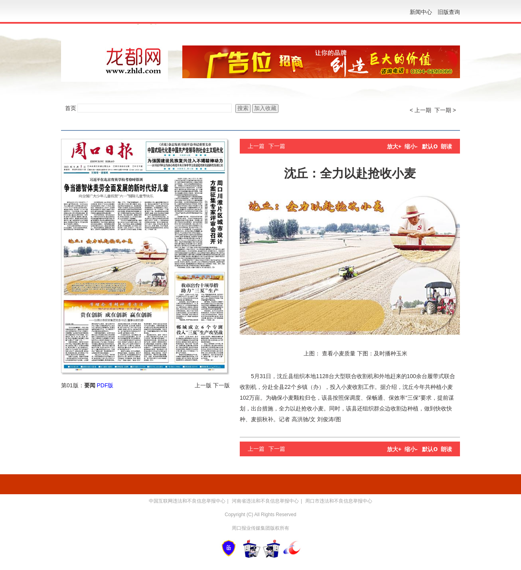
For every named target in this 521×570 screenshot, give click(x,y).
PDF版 (105, 385)
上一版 (203, 385)
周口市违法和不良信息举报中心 (338, 501)
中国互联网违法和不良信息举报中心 (187, 501)
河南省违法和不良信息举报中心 (265, 501)
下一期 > (445, 110)
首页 (70, 108)
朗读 (446, 146)
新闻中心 (421, 12)
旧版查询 (449, 12)
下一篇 (276, 146)
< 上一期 (420, 110)
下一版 (221, 385)
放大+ (394, 146)
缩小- (411, 146)
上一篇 (256, 146)
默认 (430, 146)
